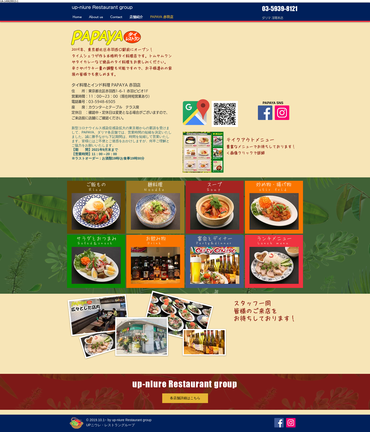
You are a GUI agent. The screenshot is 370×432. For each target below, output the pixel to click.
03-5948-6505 (101, 101)
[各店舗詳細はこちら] (185, 398)
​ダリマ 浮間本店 (272, 17)
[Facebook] (265, 112)
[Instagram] (282, 112)
